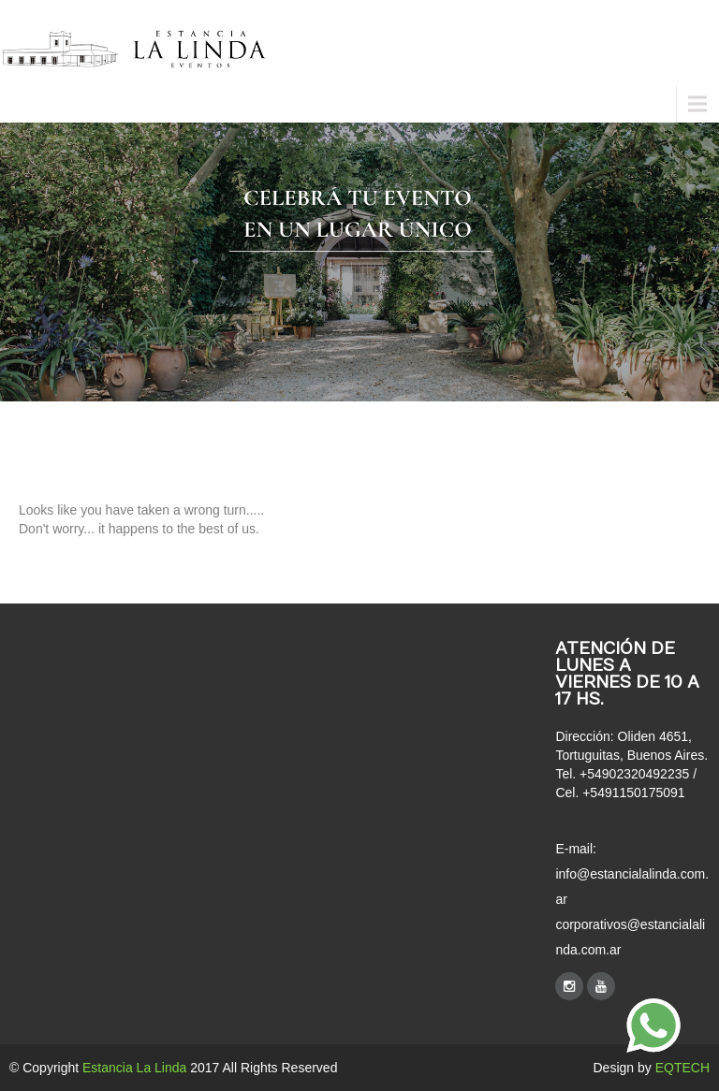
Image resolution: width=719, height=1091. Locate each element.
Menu (28, 103)
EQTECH (682, 1067)
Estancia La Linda (134, 1067)
